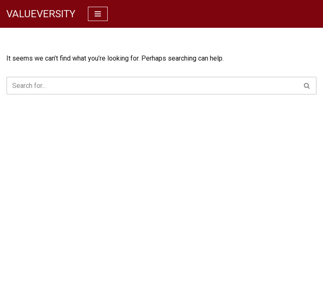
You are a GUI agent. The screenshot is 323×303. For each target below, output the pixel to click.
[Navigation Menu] (98, 14)
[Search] (152, 86)
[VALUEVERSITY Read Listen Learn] (40, 14)
